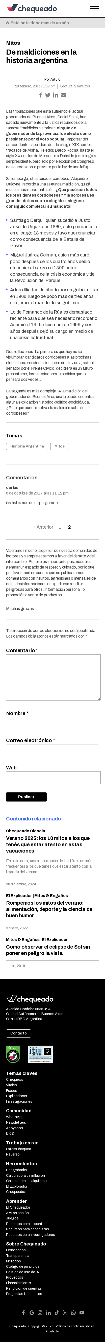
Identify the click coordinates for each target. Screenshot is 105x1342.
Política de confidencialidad (75, 1326)
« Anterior (43, 527)
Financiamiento (18, 1283)
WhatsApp (14, 1117)
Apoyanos (14, 1128)
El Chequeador (18, 1207)
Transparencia (17, 1256)
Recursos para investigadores (30, 1235)
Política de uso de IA (22, 1272)
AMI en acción (17, 1213)
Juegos (12, 1218)
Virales (11, 1085)
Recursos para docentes (26, 1224)
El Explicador (19, 895)
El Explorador (16, 1186)
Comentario (22, 650)
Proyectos (14, 1277)
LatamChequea (18, 1149)
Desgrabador (16, 1170)
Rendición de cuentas (24, 1288)
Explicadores (16, 1096)
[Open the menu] (94, 9)
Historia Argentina (27, 446)
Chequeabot (16, 1192)
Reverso (13, 1154)
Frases (11, 1091)
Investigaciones (19, 1101)
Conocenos (16, 1250)
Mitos (13, 43)
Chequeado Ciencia (25, 831)
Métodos (13, 1261)
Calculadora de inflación (25, 1176)
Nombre (17, 713)
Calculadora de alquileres (26, 1181)
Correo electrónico (30, 740)
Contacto (18, 1033)
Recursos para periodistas (27, 1229)
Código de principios (23, 1266)
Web (11, 767)
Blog (10, 1133)
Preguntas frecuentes (24, 1294)
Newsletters (16, 1122)
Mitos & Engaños (51, 895)
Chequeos (14, 1079)
